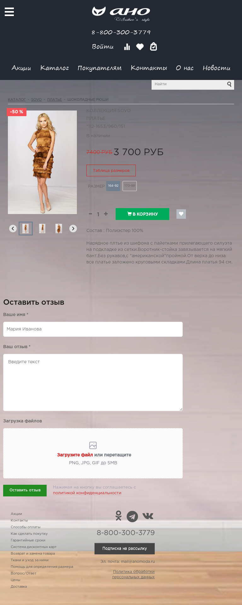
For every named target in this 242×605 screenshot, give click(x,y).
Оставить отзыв (25, 490)
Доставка (19, 586)
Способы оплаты (25, 527)
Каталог (54, 67)
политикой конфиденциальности (87, 493)
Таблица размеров (111, 170)
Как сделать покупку (29, 533)
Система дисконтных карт (34, 547)
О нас (185, 67)
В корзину (142, 214)
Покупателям (100, 67)
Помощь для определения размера (42, 566)
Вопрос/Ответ (24, 573)
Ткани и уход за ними (30, 560)
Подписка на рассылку (124, 548)
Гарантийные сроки (28, 540)
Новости (217, 67)
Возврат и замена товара (33, 553)
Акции (21, 67)
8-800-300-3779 (121, 32)
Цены (15, 580)
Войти (104, 46)
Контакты (148, 67)
